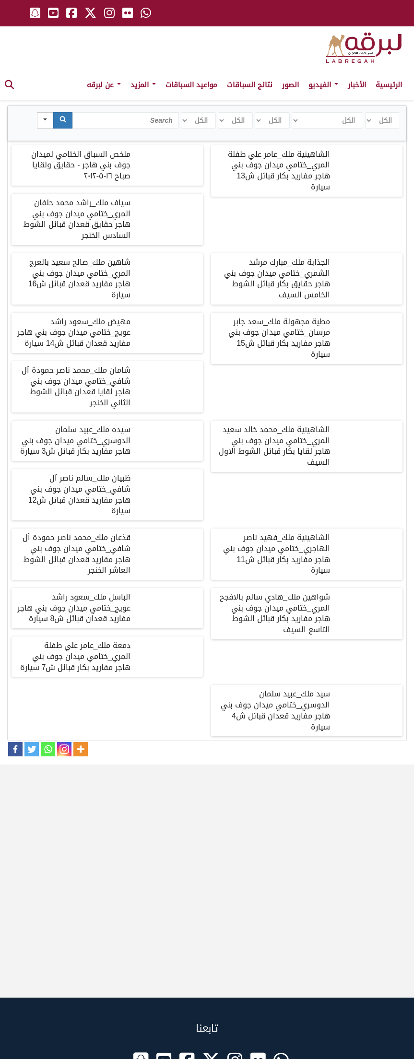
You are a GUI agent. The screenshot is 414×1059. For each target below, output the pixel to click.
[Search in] (45, 120)
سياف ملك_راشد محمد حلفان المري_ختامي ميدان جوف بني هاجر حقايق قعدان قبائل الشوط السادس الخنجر (77, 219)
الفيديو (323, 85)
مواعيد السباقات (191, 85)
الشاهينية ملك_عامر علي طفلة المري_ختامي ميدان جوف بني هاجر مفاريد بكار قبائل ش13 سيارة (279, 171)
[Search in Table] (125, 120)
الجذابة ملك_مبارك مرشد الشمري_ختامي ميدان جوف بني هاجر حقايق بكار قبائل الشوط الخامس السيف (277, 279)
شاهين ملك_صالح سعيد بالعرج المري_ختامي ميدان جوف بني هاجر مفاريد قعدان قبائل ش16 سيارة (79, 279)
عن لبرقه (104, 85)
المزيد (143, 85)
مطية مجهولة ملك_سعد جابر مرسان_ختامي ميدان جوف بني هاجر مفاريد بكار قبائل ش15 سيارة (279, 338)
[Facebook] (15, 749)
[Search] (62, 120)
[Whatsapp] (48, 749)
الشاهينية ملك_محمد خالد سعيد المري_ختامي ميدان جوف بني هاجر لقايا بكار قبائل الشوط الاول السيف (274, 446)
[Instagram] (64, 749)
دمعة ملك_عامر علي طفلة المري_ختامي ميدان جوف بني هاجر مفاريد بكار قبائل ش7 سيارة (75, 656)
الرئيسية (389, 85)
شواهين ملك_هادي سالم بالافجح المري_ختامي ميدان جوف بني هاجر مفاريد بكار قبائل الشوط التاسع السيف (275, 613)
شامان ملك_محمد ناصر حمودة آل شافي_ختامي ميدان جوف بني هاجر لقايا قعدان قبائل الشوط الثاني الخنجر (76, 387)
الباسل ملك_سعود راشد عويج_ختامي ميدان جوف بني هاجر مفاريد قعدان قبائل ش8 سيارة (74, 607)
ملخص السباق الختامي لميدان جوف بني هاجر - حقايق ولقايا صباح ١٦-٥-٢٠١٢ (80, 165)
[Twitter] (31, 749)
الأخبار (357, 85)
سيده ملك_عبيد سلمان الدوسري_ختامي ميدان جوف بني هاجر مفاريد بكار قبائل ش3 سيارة (75, 440)
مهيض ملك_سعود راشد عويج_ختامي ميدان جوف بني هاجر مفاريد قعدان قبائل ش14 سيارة (74, 332)
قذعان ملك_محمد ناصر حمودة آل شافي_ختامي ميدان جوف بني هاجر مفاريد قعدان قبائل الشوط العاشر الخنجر (77, 554)
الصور (290, 85)
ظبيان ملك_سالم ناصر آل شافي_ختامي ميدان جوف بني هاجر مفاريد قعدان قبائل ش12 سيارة (79, 494)
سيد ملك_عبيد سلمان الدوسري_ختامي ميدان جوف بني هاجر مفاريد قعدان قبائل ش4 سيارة (275, 710)
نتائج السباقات (249, 85)
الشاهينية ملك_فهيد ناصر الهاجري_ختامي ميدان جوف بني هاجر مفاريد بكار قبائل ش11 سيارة (276, 554)
